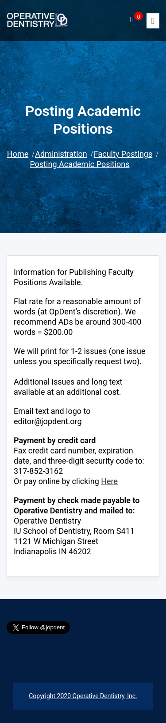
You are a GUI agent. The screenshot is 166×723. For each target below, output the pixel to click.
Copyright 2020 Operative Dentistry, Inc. (83, 695)
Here (109, 481)
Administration (61, 154)
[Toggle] (153, 20)
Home (17, 154)
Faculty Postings (123, 154)
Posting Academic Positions (79, 164)
